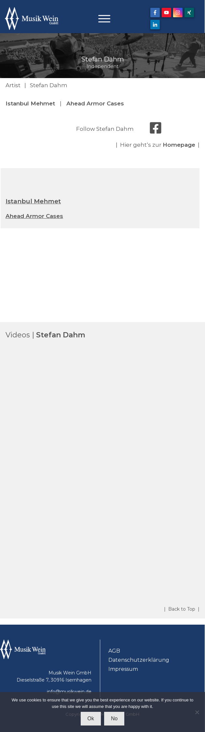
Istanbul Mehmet (30, 103)
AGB (114, 651)
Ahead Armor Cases (95, 103)
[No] (197, 712)
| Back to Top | (181, 609)
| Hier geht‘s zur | (157, 145)
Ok (91, 718)
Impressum (123, 669)
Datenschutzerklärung (138, 660)
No (114, 718)
